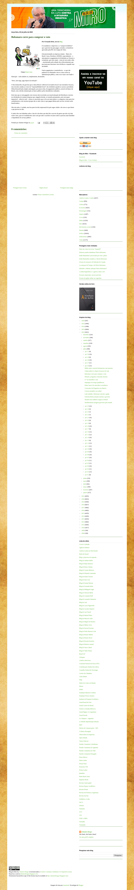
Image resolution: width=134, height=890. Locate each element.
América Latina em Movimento (88, 551)
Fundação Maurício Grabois (87, 693)
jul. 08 (87, 455)
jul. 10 (87, 449)
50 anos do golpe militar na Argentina (90, 278)
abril (84, 484)
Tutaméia (82, 809)
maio (85, 481)
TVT (80, 812)
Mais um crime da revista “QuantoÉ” (90, 249)
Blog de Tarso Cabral (85, 647)
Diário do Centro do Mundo (87, 683)
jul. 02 (87, 472)
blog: (61, 42)
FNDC (81, 689)
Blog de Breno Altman (85, 567)
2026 (83, 321)
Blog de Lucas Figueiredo (86, 605)
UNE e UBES (83, 818)
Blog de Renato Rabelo (86, 635)
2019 (83, 502)
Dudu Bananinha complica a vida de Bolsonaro (93, 259)
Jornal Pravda (83, 715)
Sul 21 (81, 802)
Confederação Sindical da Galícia (89, 667)
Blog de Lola (83, 602)
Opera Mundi (83, 738)
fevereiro (86, 490)
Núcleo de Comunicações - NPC (88, 728)
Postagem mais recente (20, 188)
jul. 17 (87, 429)
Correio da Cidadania (85, 673)
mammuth (66, 885)
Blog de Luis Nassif (85, 612)
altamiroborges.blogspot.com (29, 874)
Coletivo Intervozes (85, 660)
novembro (86, 337)
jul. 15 (87, 435)
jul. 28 (87, 360)
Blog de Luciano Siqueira (86, 609)
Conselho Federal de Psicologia (88, 670)
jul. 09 (87, 452)
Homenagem (83, 211)
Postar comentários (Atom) (46, 194)
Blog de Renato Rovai (85, 638)
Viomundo (82, 825)
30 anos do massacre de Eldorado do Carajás (92, 262)
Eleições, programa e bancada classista (96, 377)
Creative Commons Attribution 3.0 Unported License (56, 872)
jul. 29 (87, 357)
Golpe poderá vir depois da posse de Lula (97, 371)
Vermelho (82, 822)
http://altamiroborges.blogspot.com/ (57, 876)
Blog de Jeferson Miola (86, 593)
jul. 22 (87, 414)
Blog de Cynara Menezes (86, 570)
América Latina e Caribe (86, 198)
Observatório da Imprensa (87, 734)
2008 (83, 533)
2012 (83, 522)
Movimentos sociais (85, 227)
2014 (83, 516)
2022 (83, 332)
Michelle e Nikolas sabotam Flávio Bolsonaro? (93, 268)
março (85, 487)
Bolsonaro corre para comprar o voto (95, 374)
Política (81, 233)
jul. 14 (87, 437)
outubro (85, 340)
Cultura (81, 204)
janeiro (85, 492)
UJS (80, 815)
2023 (83, 329)
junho (85, 478)
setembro (86, 343)
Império (81, 214)
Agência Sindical (84, 547)
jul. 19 (87, 423)
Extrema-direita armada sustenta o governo (97, 397)
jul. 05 (87, 463)
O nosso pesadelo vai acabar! (93, 391)
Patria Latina (83, 760)
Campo (81, 201)
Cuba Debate (83, 676)
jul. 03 (87, 469)
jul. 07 (87, 457)
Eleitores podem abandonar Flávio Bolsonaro (92, 252)
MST (80, 725)
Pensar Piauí (83, 764)
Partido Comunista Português (87, 754)
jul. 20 (87, 420)
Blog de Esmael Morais (86, 583)
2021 (83, 496)
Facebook (82, 157)
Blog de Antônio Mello (86, 560)
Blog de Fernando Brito (86, 586)
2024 (83, 326)
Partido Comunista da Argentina (88, 747)
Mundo (81, 230)
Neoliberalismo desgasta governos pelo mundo (98, 402)
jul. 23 (87, 412)
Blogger (80, 885)
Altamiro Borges (87, 832)
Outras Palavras (84, 741)
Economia (82, 208)
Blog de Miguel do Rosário (87, 622)
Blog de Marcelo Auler (86, 618)
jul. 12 (87, 443)
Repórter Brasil (83, 780)
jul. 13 (87, 440)
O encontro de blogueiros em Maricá (95, 388)
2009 (83, 530)
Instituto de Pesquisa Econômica (88, 699)
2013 (83, 519)
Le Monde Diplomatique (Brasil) (89, 722)
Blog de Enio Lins (84, 580)
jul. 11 (87, 446)
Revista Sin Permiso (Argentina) (88, 792)
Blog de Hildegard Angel (86, 589)
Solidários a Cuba (84, 799)
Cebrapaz (82, 657)
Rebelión (81, 773)
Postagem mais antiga (66, 188)
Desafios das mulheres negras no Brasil (96, 399)
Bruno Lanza (28, 72)
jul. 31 (87, 351)
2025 (83, 323)
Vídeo (81, 240)
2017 (83, 507)
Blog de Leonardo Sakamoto (87, 599)
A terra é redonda (84, 544)
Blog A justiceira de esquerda (87, 557)
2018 (83, 505)
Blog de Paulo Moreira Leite (87, 631)
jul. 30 (87, 354)
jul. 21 (87, 417)
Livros (81, 217)
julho (85, 349)
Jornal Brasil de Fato (85, 702)
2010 (83, 528)
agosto (85, 346)
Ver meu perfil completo (86, 837)
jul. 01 (87, 475)
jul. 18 (87, 426)
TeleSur (81, 805)
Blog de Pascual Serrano (86, 628)
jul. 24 (87, 409)
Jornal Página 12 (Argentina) (87, 712)
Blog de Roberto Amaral (86, 644)
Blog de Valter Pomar (85, 651)
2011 (83, 525)
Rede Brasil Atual (84, 776)
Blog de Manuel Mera (85, 615)
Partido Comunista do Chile (87, 751)
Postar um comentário (20, 133)
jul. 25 (87, 406)
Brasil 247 (82, 654)
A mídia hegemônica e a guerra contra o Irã (92, 272)
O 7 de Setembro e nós (91, 380)
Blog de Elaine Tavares (86, 576)
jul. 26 (87, 366)
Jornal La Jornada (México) (87, 709)
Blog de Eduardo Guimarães (87, 573)
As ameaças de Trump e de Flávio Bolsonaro (92, 265)
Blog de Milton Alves (85, 625)
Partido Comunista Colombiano (88, 744)
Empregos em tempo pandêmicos (94, 382)
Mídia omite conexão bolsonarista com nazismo (99, 368)
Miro (80, 224)
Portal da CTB (83, 767)
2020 (83, 499)
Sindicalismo (83, 236)
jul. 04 (87, 466)
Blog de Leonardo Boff (86, 596)
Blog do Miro (13, 872)
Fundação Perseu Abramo (86, 696)
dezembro (86, 334)
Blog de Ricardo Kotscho (86, 641)
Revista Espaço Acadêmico (87, 786)
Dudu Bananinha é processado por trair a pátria (93, 255)
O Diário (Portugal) (85, 731)
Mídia (81, 220)
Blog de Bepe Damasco (86, 564)
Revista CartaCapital (85, 783)
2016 (83, 510)
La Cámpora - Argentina (86, 718)
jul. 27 (87, 363)
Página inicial (43, 188)
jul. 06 (87, 460)
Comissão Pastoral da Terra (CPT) (89, 663)
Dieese (81, 686)
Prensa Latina (83, 770)
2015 (83, 513)
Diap (80, 680)
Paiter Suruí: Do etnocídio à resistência (96, 385)
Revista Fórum (83, 789)
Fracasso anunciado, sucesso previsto (90, 275)
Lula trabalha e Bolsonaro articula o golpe (97, 394)
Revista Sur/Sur (84, 796)
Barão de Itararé (84, 554)
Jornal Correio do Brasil (86, 705)
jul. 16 (87, 432)
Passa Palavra (83, 757)
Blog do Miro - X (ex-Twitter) (88, 160)
